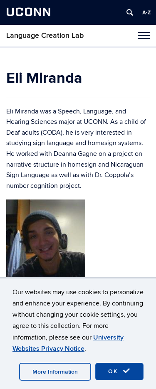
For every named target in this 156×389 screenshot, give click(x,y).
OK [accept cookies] (119, 371)
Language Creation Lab (45, 35)
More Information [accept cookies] (55, 371)
